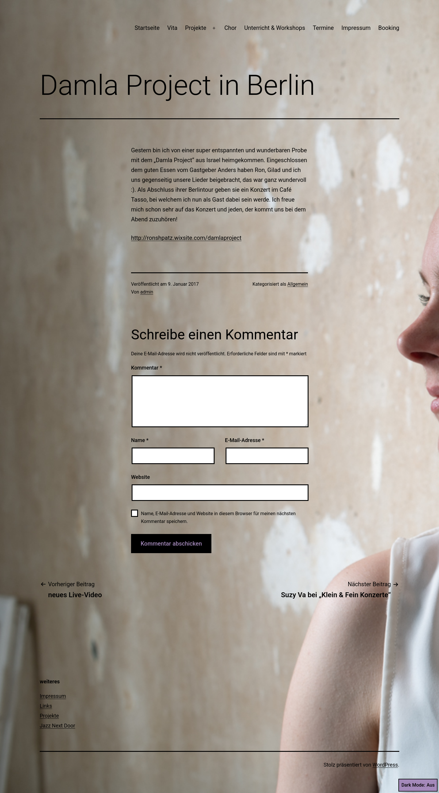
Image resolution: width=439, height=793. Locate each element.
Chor (230, 27)
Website (140, 477)
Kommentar (146, 368)
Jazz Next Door (57, 726)
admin (146, 292)
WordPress (385, 765)
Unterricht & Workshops (274, 27)
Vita (172, 27)
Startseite (147, 27)
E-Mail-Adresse (244, 440)
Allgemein (297, 284)
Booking (388, 27)
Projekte (195, 27)
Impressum (356, 27)
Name (139, 440)
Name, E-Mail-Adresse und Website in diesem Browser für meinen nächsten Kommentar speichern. (218, 517)
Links (46, 706)
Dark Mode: (418, 785)
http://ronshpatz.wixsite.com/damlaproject (186, 237)
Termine (323, 27)
